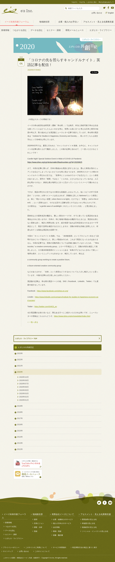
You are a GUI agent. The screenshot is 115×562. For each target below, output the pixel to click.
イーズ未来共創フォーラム (17, 22)
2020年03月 (24, 393)
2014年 (20, 437)
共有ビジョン (39, 523)
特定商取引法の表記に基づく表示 (84, 547)
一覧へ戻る (33, 322)
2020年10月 (24, 377)
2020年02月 (24, 397)
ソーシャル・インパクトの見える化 (95, 531)
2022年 (20, 360)
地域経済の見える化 (89, 527)
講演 (35, 519)
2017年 (20, 418)
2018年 (20, 412)
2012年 (20, 449)
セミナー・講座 (54, 30)
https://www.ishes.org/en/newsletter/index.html (72, 316)
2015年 (20, 431)
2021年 (20, 366)
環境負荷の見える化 (89, 519)
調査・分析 (38, 527)
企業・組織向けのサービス (63, 519)
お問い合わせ (96, 13)
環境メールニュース (74, 30)
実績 (35, 531)
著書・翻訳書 (58, 535)
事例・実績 (57, 531)
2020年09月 (24, 380)
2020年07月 (24, 384)
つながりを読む (20, 30)
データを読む (37, 30)
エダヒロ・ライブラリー (100, 30)
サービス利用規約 (59, 547)
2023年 (20, 353)
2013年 (20, 443)
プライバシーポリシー (11, 547)
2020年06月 (24, 387)
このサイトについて (42, 551)
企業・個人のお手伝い (68, 22)
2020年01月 (24, 400)
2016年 (20, 424)
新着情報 (5, 30)
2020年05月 (24, 390)
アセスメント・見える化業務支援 (95, 514)
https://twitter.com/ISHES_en (45, 307)
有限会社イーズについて (63, 514)
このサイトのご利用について (36, 547)
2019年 (20, 406)
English (111, 13)
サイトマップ (8, 551)
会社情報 (56, 527)
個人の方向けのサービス (62, 523)
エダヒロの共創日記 (26, 347)
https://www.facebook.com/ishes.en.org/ (52, 291)
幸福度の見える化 (88, 523)
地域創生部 (44, 22)
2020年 (20, 372)
